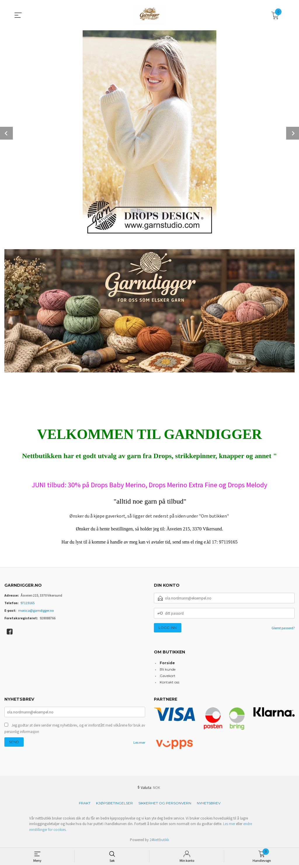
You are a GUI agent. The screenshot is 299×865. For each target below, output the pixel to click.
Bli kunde (167, 669)
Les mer (139, 742)
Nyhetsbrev (208, 803)
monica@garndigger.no (36, 610)
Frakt (85, 803)
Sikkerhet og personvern (164, 803)
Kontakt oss (169, 682)
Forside (167, 663)
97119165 (27, 603)
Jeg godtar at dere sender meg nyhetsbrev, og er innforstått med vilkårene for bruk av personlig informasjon (74, 728)
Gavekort (167, 676)
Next (292, 133)
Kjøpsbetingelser (114, 803)
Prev (6, 133)
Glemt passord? (283, 628)
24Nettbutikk (159, 839)
